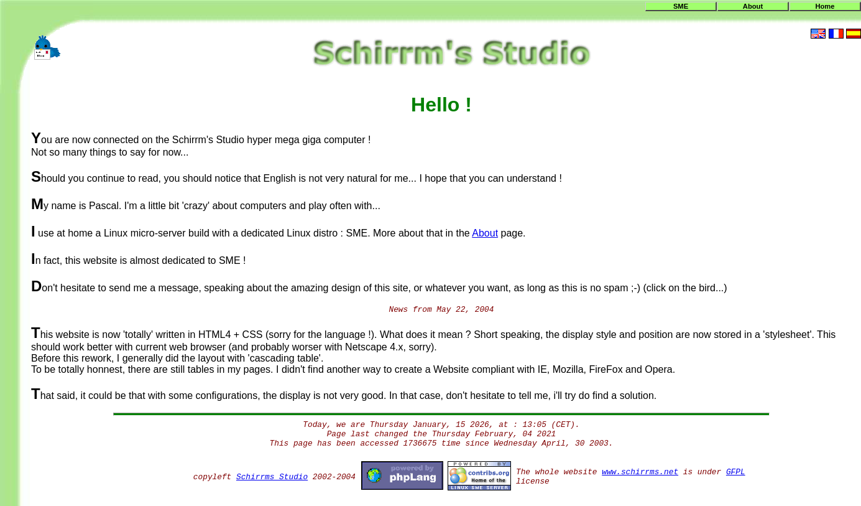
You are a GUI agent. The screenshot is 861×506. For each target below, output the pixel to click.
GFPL (735, 472)
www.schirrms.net (640, 472)
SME (680, 6)
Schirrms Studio (272, 477)
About (753, 6)
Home (824, 6)
